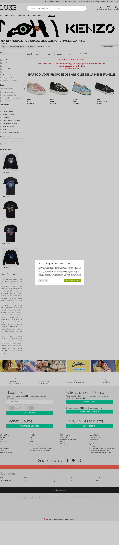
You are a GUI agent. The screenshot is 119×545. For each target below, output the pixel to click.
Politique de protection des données (65, 277)
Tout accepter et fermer (72, 280)
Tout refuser (43, 280)
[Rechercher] (84, 8)
